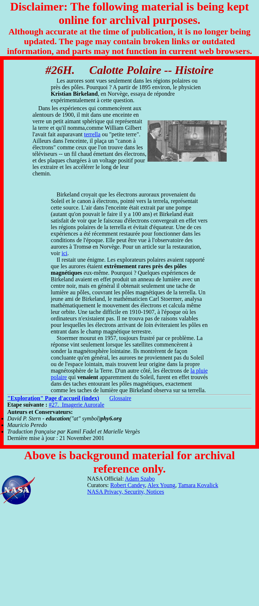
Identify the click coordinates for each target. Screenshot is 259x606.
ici (65, 253)
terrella (92, 134)
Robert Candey (127, 485)
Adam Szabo (140, 479)
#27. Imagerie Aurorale (76, 405)
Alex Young (161, 485)
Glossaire (120, 398)
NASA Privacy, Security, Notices (125, 492)
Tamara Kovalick (198, 485)
